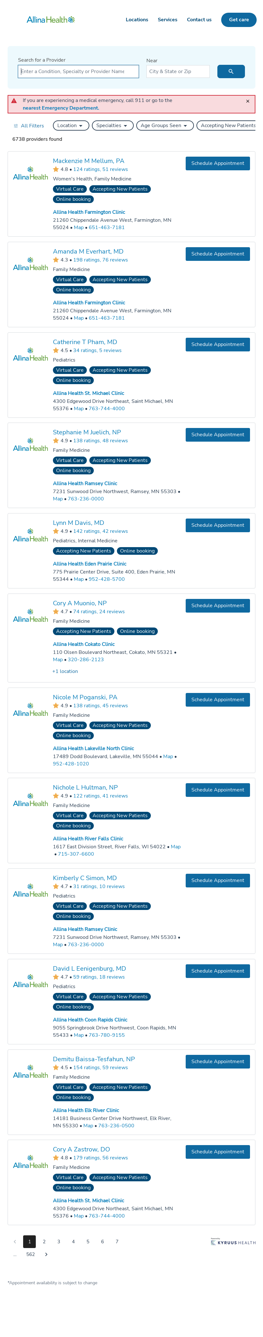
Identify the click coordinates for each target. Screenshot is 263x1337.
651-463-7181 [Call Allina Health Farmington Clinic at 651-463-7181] (107, 227)
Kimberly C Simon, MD (85, 878)
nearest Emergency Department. (61, 108)
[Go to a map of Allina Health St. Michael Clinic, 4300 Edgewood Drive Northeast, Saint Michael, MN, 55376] (79, 408)
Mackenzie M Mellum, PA (89, 161)
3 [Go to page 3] (58, 1242)
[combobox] (78, 71)
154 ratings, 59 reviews (100, 1067)
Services (167, 19)
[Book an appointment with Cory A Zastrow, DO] (218, 1152)
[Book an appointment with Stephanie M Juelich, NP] (218, 435)
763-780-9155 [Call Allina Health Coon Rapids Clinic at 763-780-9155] (107, 1035)
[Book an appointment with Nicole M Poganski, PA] (218, 699)
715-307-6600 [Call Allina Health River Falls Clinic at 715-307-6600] (76, 854)
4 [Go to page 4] (73, 1242)
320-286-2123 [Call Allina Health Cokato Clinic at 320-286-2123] (86, 659)
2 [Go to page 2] (44, 1242)
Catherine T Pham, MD (85, 341)
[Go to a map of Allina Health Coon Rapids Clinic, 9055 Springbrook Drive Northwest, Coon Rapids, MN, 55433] (79, 1035)
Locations (137, 19)
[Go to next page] (46, 1254)
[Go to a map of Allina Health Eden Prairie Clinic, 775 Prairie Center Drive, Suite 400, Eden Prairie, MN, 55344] (79, 579)
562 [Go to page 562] (30, 1254)
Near (151, 60)
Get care (239, 19)
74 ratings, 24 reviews (99, 611)
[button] (71, 125)
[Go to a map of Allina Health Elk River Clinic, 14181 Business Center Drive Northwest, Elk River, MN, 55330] (88, 1125)
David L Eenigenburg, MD (89, 968)
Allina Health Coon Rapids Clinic (90, 1019)
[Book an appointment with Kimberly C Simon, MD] (218, 880)
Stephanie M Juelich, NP (87, 432)
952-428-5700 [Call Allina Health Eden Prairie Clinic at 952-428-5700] (107, 579)
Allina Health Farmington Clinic (89, 212)
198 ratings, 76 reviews (100, 259)
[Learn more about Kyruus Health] (233, 1249)
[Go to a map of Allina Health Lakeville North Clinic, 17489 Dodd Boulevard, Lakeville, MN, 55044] (168, 756)
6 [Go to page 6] (102, 1242)
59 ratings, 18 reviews (99, 976)
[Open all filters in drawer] (29, 126)
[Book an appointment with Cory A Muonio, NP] (218, 606)
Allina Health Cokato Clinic (83, 644)
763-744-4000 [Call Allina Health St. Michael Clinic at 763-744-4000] (107, 408)
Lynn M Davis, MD (78, 523)
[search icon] (231, 71)
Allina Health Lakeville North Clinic (93, 748)
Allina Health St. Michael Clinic (88, 393)
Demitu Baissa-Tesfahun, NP (94, 1059)
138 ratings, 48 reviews (100, 440)
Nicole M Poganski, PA (85, 697)
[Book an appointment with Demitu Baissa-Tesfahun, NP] (218, 1061)
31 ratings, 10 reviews (99, 886)
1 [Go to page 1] (29, 1242)
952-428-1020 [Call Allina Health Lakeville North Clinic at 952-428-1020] (71, 763)
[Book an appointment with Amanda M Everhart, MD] (218, 254)
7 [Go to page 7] (117, 1242)
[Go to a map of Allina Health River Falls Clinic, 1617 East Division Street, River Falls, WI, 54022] (176, 847)
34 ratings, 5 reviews (97, 350)
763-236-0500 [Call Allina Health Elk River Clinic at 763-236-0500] (116, 1125)
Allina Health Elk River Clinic (86, 1110)
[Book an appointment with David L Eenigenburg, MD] (218, 971)
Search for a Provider (42, 60)
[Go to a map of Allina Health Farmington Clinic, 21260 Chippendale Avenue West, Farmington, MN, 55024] (79, 227)
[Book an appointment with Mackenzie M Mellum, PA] (218, 163)
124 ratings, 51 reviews (100, 169)
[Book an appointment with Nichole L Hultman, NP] (218, 790)
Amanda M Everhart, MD (88, 251)
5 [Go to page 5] (88, 1242)
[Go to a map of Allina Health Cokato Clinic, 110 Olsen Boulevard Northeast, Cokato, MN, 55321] (58, 659)
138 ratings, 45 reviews (100, 705)
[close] (250, 98)
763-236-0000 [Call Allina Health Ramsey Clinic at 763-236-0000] (86, 498)
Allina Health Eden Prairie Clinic (89, 563)
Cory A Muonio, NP (80, 603)
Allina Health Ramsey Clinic (85, 483)
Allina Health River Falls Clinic (88, 838)
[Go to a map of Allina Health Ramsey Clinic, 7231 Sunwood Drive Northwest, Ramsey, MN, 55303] (58, 499)
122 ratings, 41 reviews (100, 795)
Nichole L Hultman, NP (85, 787)
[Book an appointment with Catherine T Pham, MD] (218, 344)
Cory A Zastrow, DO (81, 1149)
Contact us (199, 19)
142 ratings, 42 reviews (100, 530)
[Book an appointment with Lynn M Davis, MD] (218, 525)
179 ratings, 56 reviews (100, 1157)
